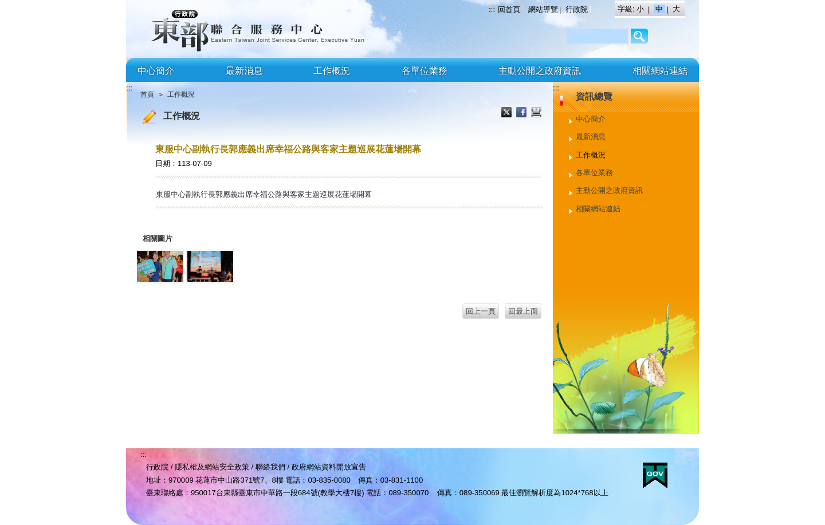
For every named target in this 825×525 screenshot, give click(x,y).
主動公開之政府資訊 (539, 71)
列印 (536, 113)
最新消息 (244, 71)
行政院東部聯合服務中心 (226, 29)
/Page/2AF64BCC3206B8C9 (640, 36)
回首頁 (509, 9)
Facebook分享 (522, 113)
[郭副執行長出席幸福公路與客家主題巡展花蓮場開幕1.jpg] (160, 266)
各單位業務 (424, 71)
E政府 (655, 475)
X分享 (507, 113)
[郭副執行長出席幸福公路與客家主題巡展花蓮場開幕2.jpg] (210, 266)
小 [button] (641, 9)
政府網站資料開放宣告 (329, 467)
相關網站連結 (660, 71)
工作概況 (331, 71)
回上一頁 (481, 311)
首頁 (147, 94)
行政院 (576, 9)
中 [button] (660, 9)
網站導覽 (543, 9)
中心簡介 (156, 71)
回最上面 (523, 311)
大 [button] (676, 9)
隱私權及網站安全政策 (212, 467)
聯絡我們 (270, 467)
